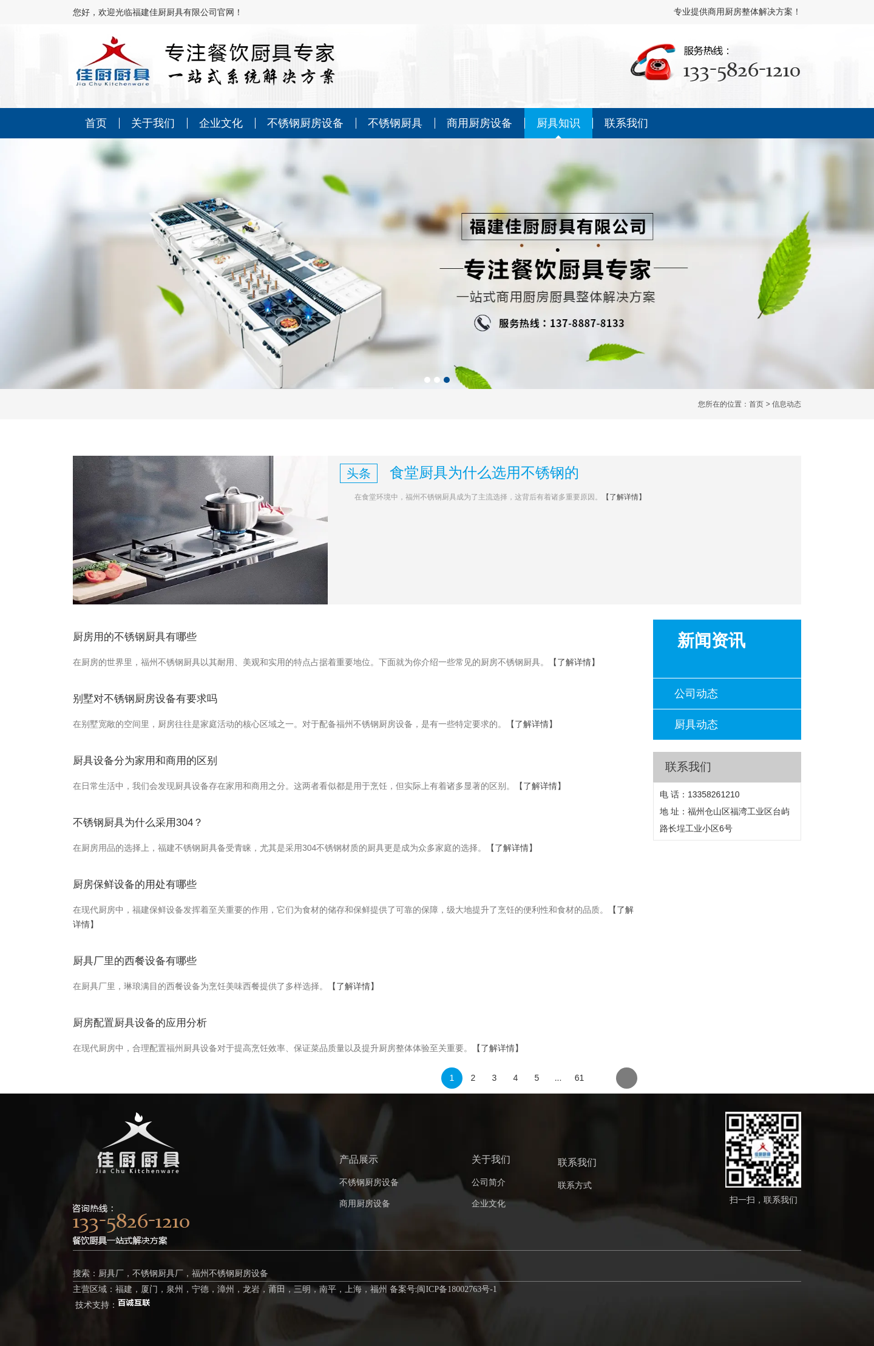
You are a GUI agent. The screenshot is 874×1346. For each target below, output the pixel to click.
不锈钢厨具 (395, 123)
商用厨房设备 (479, 123)
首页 (96, 123)
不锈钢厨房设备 (305, 123)
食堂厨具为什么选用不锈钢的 (484, 472)
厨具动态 (696, 725)
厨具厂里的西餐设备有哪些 (135, 961)
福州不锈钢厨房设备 (230, 1273)
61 (579, 1078)
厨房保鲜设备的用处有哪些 (135, 884)
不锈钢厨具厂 (157, 1273)
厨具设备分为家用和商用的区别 (145, 760)
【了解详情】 (624, 497)
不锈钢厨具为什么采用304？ (138, 822)
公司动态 (696, 694)
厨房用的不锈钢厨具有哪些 (135, 637)
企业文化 (221, 123)
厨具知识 (558, 123)
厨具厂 (111, 1273)
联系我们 (626, 123)
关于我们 (153, 123)
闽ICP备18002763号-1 (456, 1289)
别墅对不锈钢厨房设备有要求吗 (145, 699)
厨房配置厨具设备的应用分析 (140, 1023)
